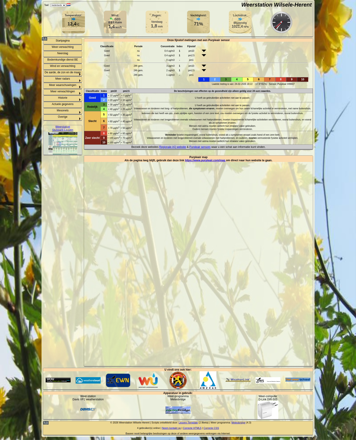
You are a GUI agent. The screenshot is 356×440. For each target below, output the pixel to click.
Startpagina (62, 40)
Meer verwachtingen (62, 91)
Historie (62, 97)
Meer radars (62, 78)
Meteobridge (238, 422)
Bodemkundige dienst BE (62, 59)
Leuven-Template (188, 422)
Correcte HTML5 (192, 428)
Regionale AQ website (172, 147)
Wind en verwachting (62, 66)
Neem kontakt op (171, 428)
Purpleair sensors (199, 147)
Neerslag (62, 53)
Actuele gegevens (62, 104)
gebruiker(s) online (149, 428)
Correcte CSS (211, 428)
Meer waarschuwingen (62, 85)
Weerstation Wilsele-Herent (276, 5)
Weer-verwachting (63, 47)
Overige (62, 116)
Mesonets (63, 110)
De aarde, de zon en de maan (63, 72)
